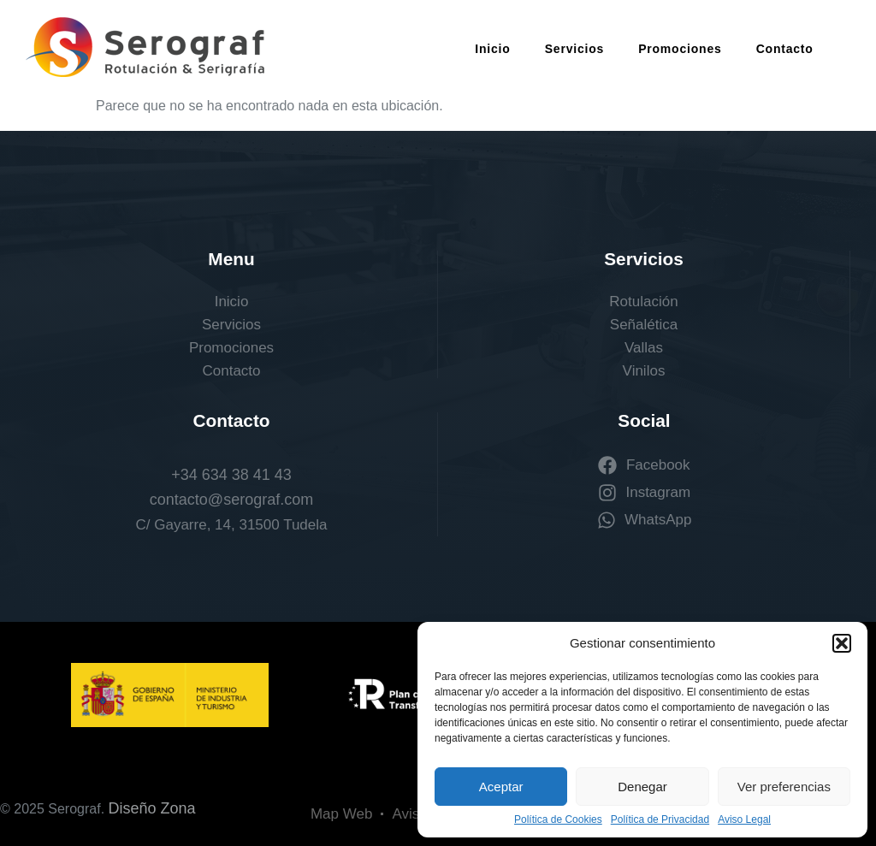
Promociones (680, 49)
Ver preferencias (784, 786)
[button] (841, 643)
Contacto (785, 49)
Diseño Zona (152, 808)
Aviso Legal (744, 819)
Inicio (492, 49)
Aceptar (501, 786)
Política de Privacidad (660, 819)
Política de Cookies (558, 819)
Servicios (574, 49)
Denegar (642, 786)
